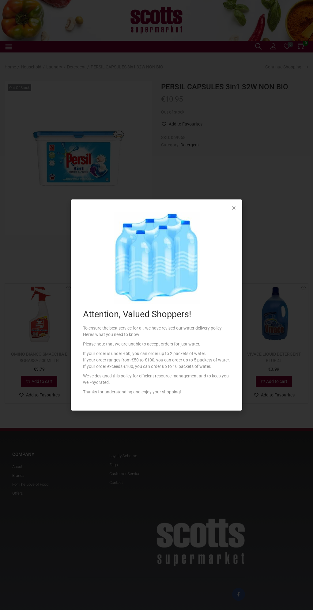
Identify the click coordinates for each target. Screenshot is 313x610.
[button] (234, 208)
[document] (156, 305)
